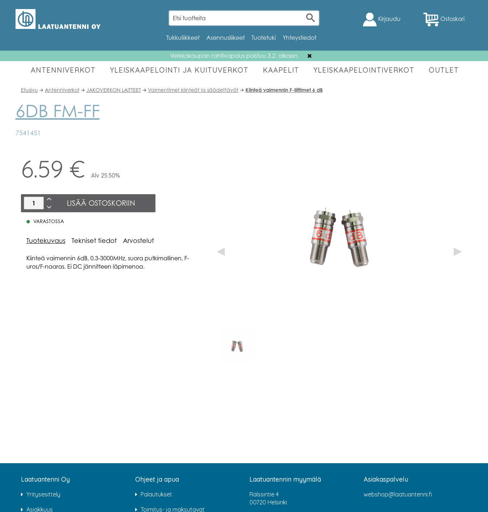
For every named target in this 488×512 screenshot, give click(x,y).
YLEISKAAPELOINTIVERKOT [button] (363, 69)
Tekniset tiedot (94, 240)
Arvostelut (138, 240)
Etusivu (29, 90)
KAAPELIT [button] (281, 69)
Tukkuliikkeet (183, 37)
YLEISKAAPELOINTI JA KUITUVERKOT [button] (179, 69)
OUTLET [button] (444, 69)
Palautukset (156, 494)
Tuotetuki (264, 37)
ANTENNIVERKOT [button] (63, 69)
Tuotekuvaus (45, 240)
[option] (237, 346)
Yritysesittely (43, 494)
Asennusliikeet (225, 37)
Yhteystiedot (299, 37)
